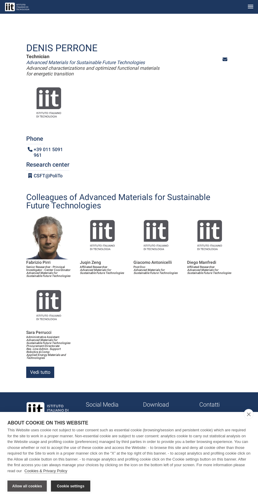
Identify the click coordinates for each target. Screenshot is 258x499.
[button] (224, 59)
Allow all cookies (27, 486)
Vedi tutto (40, 372)
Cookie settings (70, 486)
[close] (249, 415)
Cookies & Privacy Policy (45, 471)
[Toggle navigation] (250, 7)
